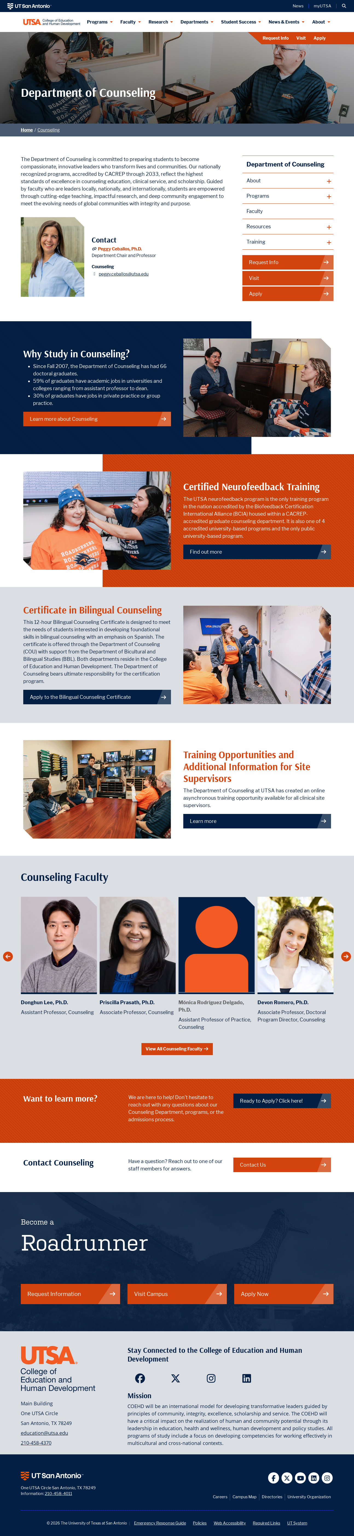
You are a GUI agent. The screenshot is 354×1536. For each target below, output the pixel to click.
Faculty (254, 211)
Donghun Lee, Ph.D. (96, 1002)
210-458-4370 (36, 1442)
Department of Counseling (285, 164)
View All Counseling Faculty (177, 1049)
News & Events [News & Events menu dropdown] (284, 22)
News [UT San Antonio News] (298, 6)
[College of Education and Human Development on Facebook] (141, 1380)
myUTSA (322, 6)
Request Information (71, 1293)
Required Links (266, 1523)
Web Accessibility (230, 1523)
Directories (272, 1496)
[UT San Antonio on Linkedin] (314, 1478)
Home (27, 130)
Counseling (48, 130)
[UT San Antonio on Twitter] (287, 1478)
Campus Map (245, 1496)
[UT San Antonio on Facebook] (273, 1478)
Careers (220, 1496)
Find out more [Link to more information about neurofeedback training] (258, 552)
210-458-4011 (58, 1493)
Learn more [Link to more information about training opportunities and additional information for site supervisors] (258, 821)
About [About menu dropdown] (318, 22)
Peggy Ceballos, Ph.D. (120, 249)
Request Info (276, 38)
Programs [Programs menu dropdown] (97, 22)
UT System (297, 1523)
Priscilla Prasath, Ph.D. (179, 1002)
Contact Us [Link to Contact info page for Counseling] (283, 1165)
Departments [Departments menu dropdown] (194, 22)
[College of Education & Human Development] (52, 22)
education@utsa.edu (44, 1433)
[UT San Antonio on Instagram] (327, 1478)
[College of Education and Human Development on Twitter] (177, 1380)
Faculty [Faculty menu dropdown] (128, 22)
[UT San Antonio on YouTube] (300, 1478)
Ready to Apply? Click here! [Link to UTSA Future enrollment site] (283, 1101)
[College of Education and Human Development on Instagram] (212, 1380)
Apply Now (285, 1293)
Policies (200, 1523)
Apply (320, 38)
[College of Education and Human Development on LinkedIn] (248, 1380)
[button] (344, 6)
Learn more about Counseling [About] (98, 419)
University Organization (309, 1496)
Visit (301, 38)
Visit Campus (178, 1293)
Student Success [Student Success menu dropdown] (238, 22)
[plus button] (287, 180)
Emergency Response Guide (160, 1523)
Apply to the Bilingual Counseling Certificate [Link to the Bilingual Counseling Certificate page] (98, 697)
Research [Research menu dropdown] (158, 22)
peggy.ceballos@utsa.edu (124, 274)
